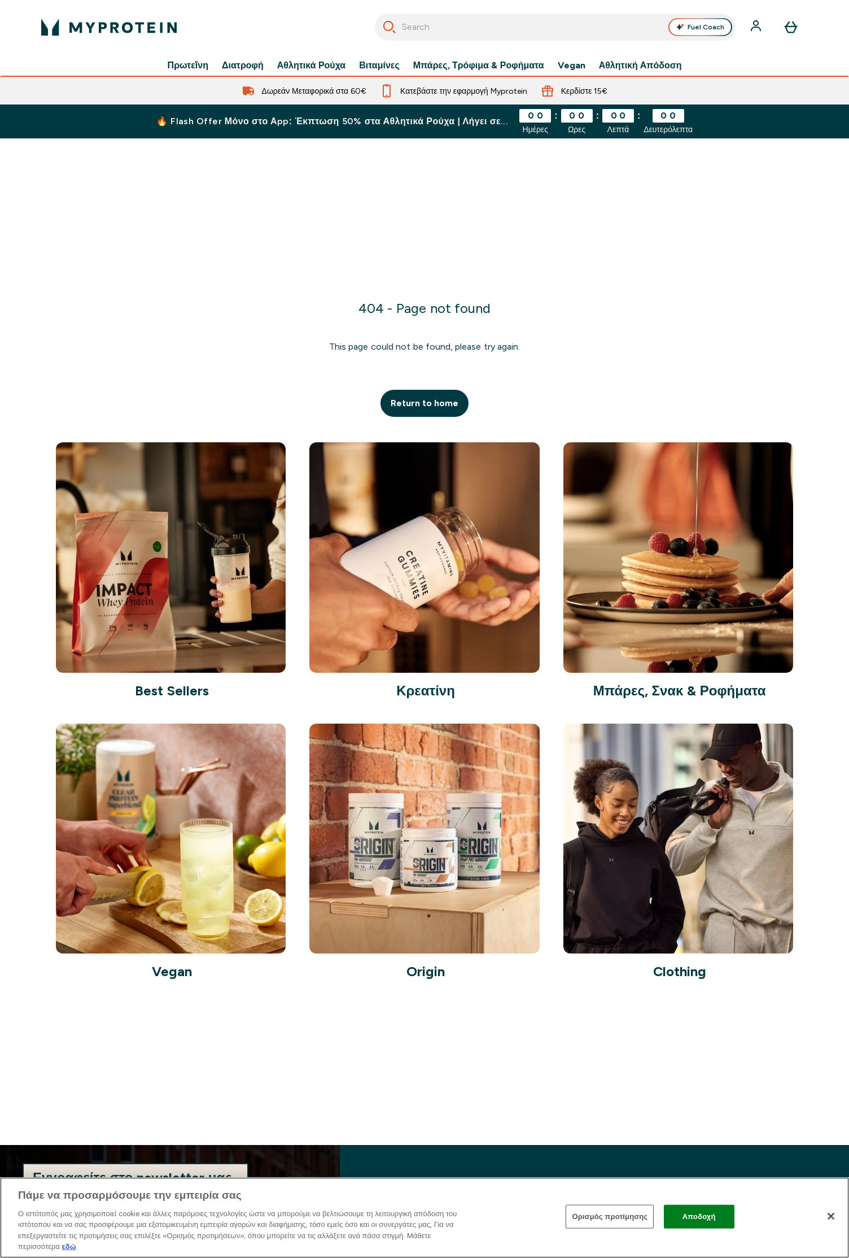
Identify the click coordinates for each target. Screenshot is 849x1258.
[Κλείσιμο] (831, 1216)
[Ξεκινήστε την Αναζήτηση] (389, 27)
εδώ (69, 1246)
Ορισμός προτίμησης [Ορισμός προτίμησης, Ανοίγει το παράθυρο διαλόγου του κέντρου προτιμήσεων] (609, 1216)
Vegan (571, 65)
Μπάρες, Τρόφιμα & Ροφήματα (478, 65)
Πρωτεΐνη (188, 65)
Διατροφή (243, 65)
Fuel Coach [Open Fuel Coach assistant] (700, 27)
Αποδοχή (699, 1216)
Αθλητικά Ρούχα (311, 65)
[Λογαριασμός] (757, 27)
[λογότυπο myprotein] (109, 27)
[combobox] (555, 27)
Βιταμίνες (379, 65)
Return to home (425, 403)
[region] (424, 1217)
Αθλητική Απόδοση (640, 65)
